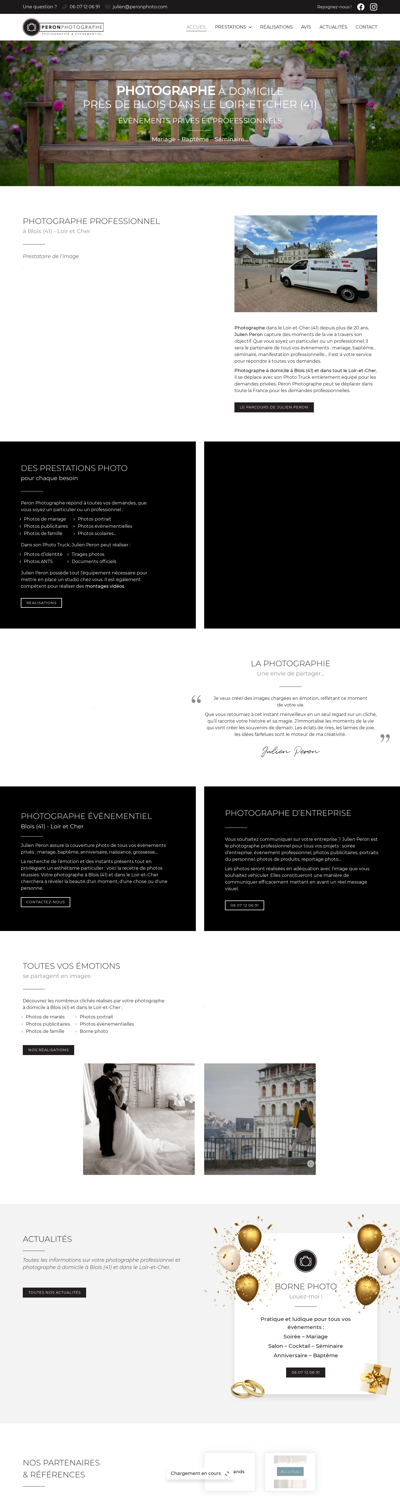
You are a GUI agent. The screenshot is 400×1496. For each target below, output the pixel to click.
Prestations (230, 27)
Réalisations (276, 27)
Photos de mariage (45, 424)
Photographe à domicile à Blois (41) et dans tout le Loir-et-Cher (305, 273)
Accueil (196, 27)
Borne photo (130, 920)
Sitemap (246, 1488)
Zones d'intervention (279, 1488)
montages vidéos (104, 491)
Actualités (333, 27)
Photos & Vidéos (359, 1429)
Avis (306, 27)
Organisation (355, 1436)
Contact (366, 27)
